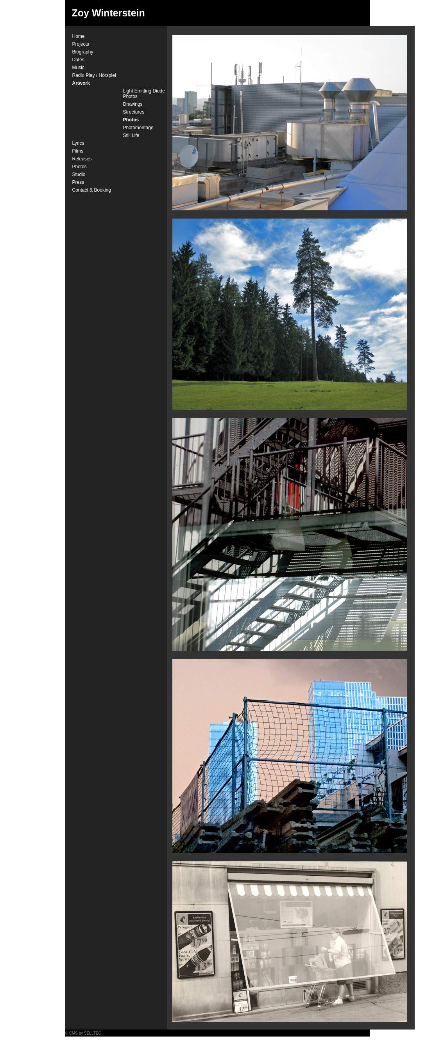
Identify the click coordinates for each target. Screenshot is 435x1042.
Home (78, 36)
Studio (79, 174)
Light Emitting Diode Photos (144, 93)
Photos (131, 120)
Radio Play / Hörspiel (94, 75)
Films (78, 151)
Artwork (81, 83)
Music (78, 67)
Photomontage (138, 127)
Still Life (131, 135)
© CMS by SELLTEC (83, 1033)
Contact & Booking (91, 190)
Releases (82, 159)
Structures (134, 112)
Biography (82, 52)
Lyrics (78, 143)
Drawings (133, 104)
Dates (78, 59)
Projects (80, 44)
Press (78, 182)
